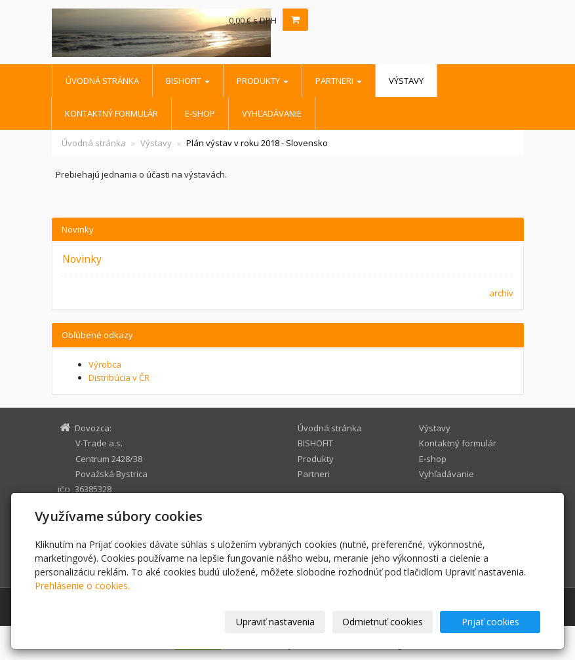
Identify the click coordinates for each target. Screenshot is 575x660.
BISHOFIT (188, 81)
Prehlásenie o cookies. (82, 585)
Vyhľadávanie (272, 113)
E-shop (200, 113)
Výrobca (105, 364)
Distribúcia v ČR (119, 377)
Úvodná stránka (102, 81)
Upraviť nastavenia (275, 621)
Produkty (262, 81)
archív (501, 293)
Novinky (82, 259)
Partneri (338, 81)
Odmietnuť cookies (382, 621)
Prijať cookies (490, 621)
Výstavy (406, 81)
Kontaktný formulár (111, 113)
